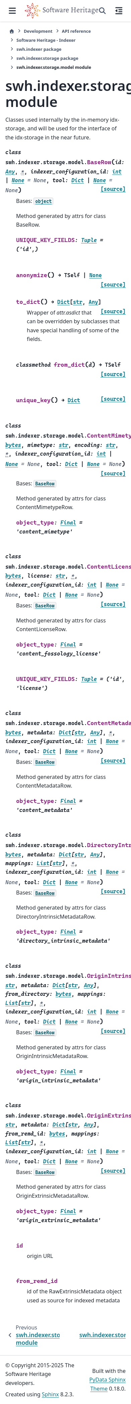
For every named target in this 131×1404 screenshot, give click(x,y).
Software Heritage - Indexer (46, 40)
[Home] (11, 31)
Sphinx (50, 1394)
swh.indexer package (38, 49)
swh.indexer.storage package (47, 58)
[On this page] (119, 10)
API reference (76, 31)
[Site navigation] (12, 10)
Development (38, 31)
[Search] (102, 10)
